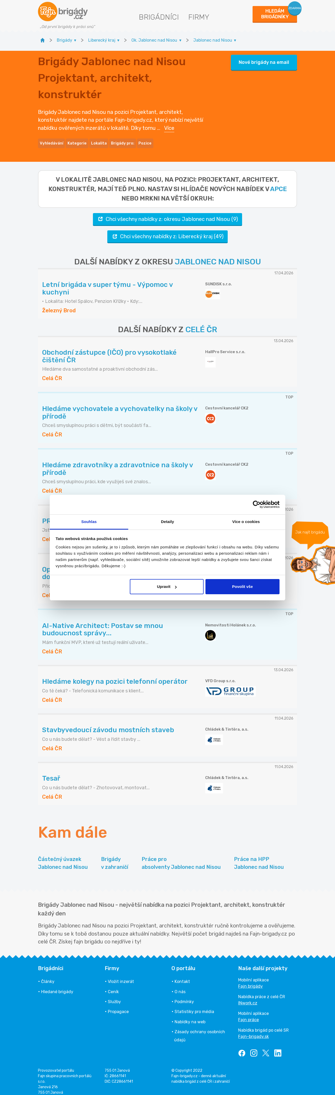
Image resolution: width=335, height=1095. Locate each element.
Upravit (167, 586)
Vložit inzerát (121, 976)
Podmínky (184, 996)
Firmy (198, 17)
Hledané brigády (57, 985)
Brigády (114, 858)
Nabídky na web (190, 1016)
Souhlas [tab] (89, 521)
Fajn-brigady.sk (253, 1031)
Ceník (113, 985)
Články (47, 976)
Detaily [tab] (167, 521)
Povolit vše (242, 586)
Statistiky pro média (194, 1006)
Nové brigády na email (264, 59)
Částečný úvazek (63, 858)
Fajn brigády (250, 980)
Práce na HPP (259, 858)
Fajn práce (248, 1014)
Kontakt (182, 976)
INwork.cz (247, 997)
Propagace (118, 1006)
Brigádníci (159, 17)
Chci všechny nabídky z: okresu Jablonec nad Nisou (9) (167, 213)
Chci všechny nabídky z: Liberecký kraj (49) (167, 230)
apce (278, 183)
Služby (114, 996)
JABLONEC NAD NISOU (218, 256)
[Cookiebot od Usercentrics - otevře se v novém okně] (257, 504)
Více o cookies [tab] (246, 521)
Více (169, 125)
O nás (180, 985)
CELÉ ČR (201, 324)
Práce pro (181, 858)
